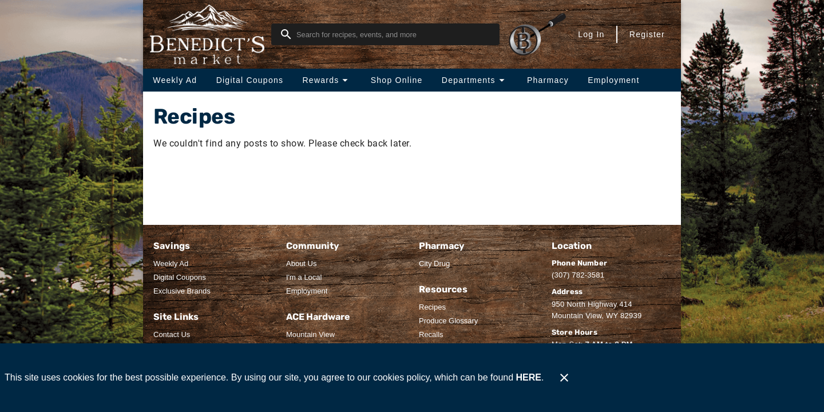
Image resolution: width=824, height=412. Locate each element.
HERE (528, 377)
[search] (393, 34)
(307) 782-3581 (578, 275)
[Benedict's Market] (210, 34)
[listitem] (170, 264)
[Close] (564, 378)
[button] (326, 80)
